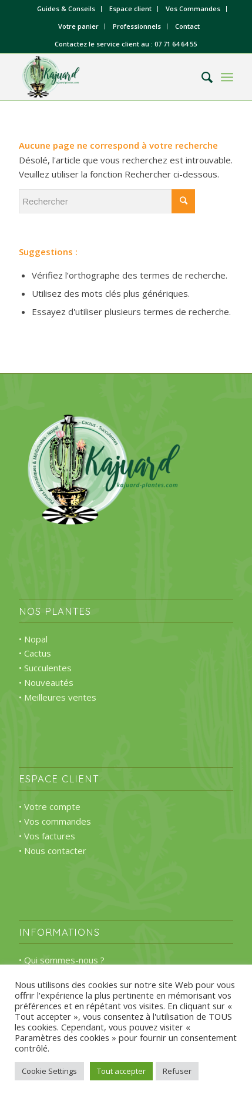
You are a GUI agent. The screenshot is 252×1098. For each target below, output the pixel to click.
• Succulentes (45, 668)
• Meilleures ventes (57, 697)
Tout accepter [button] (121, 1071)
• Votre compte (49, 806)
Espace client (130, 8)
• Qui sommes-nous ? (62, 960)
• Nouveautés (46, 682)
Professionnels (137, 26)
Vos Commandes (193, 8)
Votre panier (78, 26)
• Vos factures (47, 836)
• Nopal (33, 639)
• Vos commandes (55, 821)
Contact (187, 26)
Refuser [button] (177, 1071)
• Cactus (35, 653)
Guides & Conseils (66, 8)
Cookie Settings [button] (49, 1071)
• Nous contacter (52, 850)
